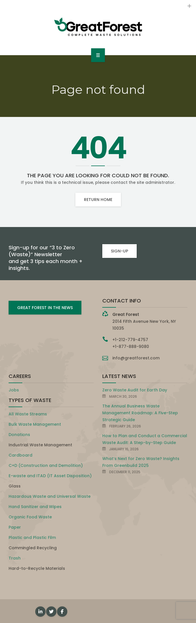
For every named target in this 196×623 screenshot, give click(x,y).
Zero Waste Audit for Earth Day (134, 390)
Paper (15, 527)
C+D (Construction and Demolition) (46, 465)
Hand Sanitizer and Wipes (35, 506)
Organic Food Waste (30, 517)
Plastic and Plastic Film (32, 537)
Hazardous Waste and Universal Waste (50, 496)
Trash (15, 558)
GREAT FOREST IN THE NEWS (45, 307)
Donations (19, 434)
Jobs (14, 390)
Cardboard (20, 455)
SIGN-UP (119, 251)
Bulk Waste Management (35, 424)
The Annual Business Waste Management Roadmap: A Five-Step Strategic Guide (140, 413)
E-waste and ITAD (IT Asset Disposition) (50, 476)
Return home (98, 199)
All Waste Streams (28, 414)
